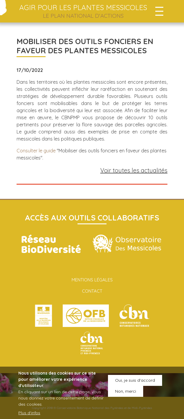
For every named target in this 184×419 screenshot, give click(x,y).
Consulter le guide (36, 151)
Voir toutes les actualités (133, 170)
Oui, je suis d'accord (135, 383)
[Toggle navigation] (159, 11)
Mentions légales (92, 280)
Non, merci (125, 394)
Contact (92, 291)
